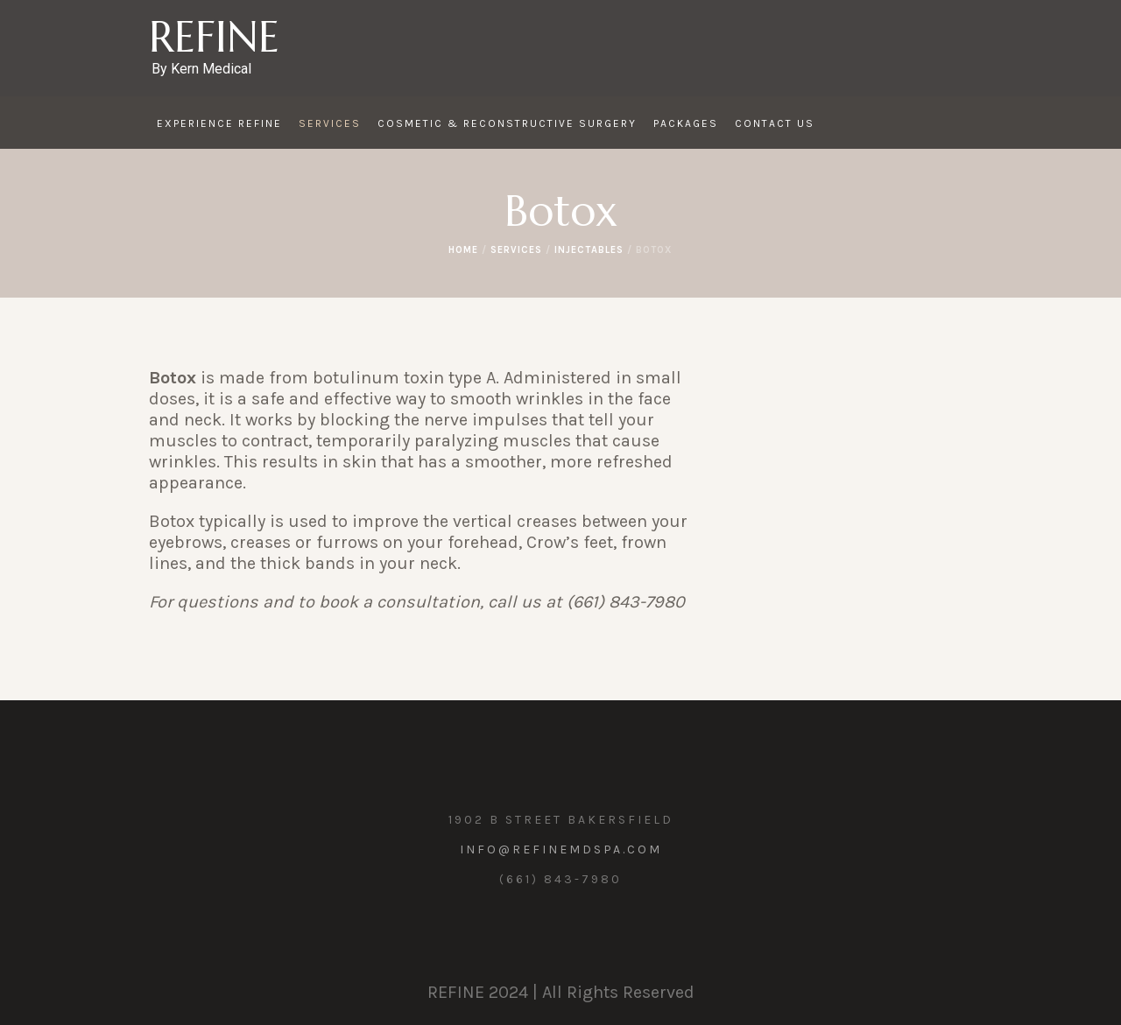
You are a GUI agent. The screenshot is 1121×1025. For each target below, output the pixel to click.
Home (463, 250)
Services (516, 250)
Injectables (589, 250)
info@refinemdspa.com (561, 849)
